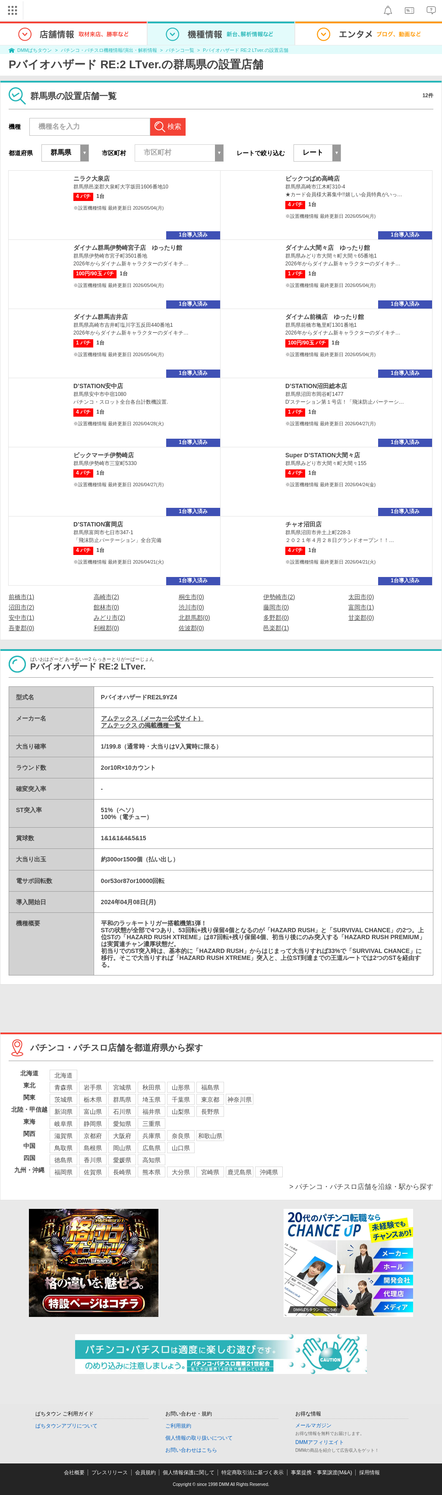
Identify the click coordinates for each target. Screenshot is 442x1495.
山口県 (181, 1147)
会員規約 (145, 1472)
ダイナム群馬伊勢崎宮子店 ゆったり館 (127, 247)
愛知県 (122, 1123)
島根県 (93, 1147)
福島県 (210, 1087)
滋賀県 (63, 1135)
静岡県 (93, 1123)
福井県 (151, 1111)
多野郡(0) (276, 618)
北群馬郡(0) (194, 618)
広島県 (151, 1147)
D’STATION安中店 (98, 386)
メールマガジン (313, 1425)
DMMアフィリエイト (319, 1442)
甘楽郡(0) (361, 618)
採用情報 (369, 1472)
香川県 (93, 1160)
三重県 (151, 1123)
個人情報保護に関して (189, 1472)
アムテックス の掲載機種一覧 (141, 725)
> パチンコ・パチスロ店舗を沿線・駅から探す (361, 1186)
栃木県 (93, 1099)
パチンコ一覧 (180, 50)
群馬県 (122, 1099)
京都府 (93, 1135)
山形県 (181, 1087)
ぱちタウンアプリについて (66, 1426)
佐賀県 (93, 1172)
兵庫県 (151, 1135)
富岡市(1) (361, 607)
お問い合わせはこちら (191, 1450)
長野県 (210, 1111)
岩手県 (93, 1087)
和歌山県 (210, 1135)
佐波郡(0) (191, 628)
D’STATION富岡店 (98, 524)
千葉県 (181, 1099)
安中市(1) (21, 618)
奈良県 (181, 1135)
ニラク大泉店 (91, 178)
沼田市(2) (21, 607)
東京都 (210, 1099)
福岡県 (63, 1172)
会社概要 (74, 1472)
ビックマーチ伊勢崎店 (103, 455)
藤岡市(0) (276, 607)
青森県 (63, 1087)
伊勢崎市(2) (279, 597)
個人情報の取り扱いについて (199, 1438)
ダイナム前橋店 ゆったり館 (324, 316)
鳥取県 (63, 1147)
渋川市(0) (191, 607)
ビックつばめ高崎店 (312, 178)
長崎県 (122, 1172)
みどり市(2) (109, 618)
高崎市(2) (106, 597)
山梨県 (181, 1111)
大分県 (181, 1172)
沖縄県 (269, 1172)
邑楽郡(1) (276, 628)
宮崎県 (210, 1172)
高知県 (151, 1160)
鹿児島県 (239, 1172)
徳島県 (63, 1160)
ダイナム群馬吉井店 (100, 316)
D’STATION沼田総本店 (316, 386)
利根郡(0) (106, 628)
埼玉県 (151, 1099)
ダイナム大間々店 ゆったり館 (327, 247)
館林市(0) (106, 607)
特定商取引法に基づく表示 (252, 1472)
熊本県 (151, 1172)
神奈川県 (239, 1099)
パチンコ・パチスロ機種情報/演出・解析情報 (109, 50)
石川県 (122, 1111)
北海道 (63, 1075)
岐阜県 (63, 1123)
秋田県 (151, 1087)
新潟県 (63, 1111)
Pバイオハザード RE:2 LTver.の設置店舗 (245, 50)
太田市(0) (361, 597)
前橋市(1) (21, 597)
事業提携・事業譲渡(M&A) (321, 1472)
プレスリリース (110, 1472)
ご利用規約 (178, 1426)
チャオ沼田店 (303, 524)
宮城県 (122, 1087)
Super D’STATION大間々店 (322, 455)
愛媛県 (122, 1160)
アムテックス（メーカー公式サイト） (152, 718)
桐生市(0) (191, 597)
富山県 (93, 1111)
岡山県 (122, 1147)
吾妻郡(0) (21, 628)
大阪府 (122, 1135)
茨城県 (63, 1099)
